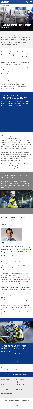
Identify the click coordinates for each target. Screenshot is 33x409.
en (24, 2)
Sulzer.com (4, 389)
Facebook (20, 384)
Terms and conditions (8, 400)
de (20, 2)
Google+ (20, 387)
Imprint (3, 384)
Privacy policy (25, 400)
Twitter (19, 382)
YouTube (19, 389)
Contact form (5, 382)
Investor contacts (6, 379)
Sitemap (16, 403)
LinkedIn (20, 379)
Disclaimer (4, 387)
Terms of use (18, 400)
